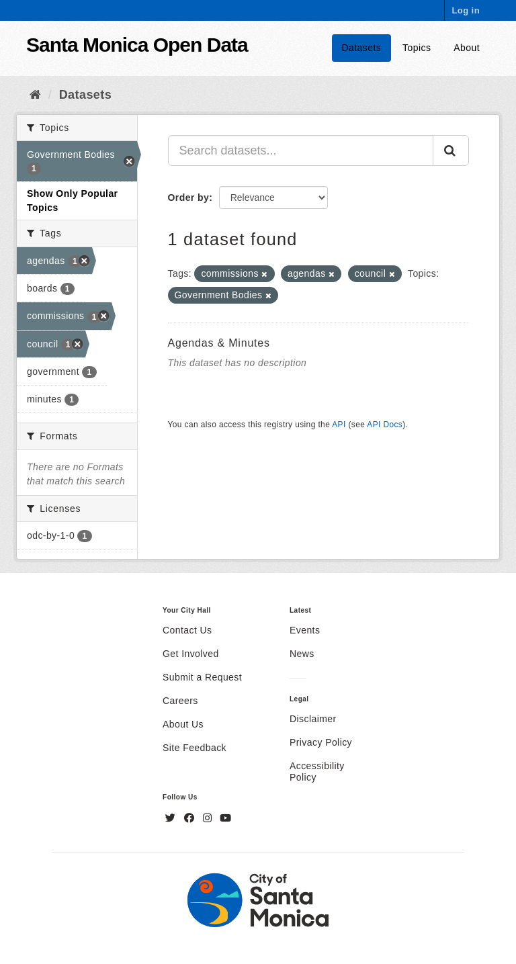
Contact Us (187, 630)
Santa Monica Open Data (137, 45)
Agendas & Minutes (219, 343)
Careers (180, 700)
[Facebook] (190, 818)
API (338, 424)
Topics (416, 47)
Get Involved (191, 653)
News (302, 653)
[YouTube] (225, 818)
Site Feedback (194, 747)
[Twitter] (172, 818)
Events (305, 630)
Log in (466, 10)
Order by (189, 197)
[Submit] (451, 150)
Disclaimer (313, 718)
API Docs (384, 424)
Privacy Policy (321, 742)
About (467, 47)
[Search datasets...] (301, 150)
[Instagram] (209, 818)
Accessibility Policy (317, 771)
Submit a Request (202, 677)
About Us (183, 724)
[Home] (35, 94)
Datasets (362, 47)
